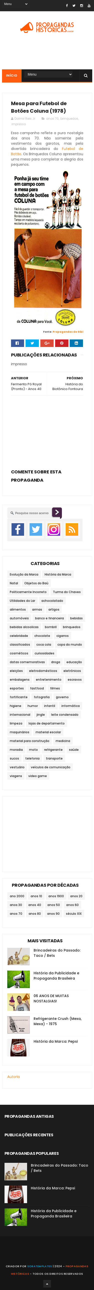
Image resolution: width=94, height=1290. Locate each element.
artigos (53, 609)
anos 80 (35, 913)
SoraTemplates (39, 1266)
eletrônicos (72, 671)
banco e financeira (49, 618)
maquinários (19, 732)
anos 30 (16, 905)
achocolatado (52, 601)
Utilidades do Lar (22, 601)
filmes (55, 688)
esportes (17, 688)
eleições (16, 671)
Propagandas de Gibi (68, 332)
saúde (74, 750)
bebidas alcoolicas (24, 627)
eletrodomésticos (43, 671)
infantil (49, 706)
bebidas (76, 618)
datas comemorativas (27, 662)
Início (12, 75)
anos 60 (72, 905)
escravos (75, 679)
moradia (16, 750)
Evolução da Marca (24, 574)
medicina (63, 741)
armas (37, 609)
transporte (54, 758)
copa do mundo (69, 644)
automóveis (19, 618)
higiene (15, 706)
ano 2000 (17, 896)
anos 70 (52, 118)
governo (62, 697)
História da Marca (58, 574)
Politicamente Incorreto (28, 592)
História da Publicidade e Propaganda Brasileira (56, 976)
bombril (51, 627)
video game (37, 776)
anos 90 (53, 913)
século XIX (74, 913)
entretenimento (48, 679)
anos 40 (34, 905)
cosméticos (19, 653)
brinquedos (69, 118)
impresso (19, 124)
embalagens (20, 679)
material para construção (29, 741)
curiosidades (44, 653)
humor (33, 706)
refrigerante (53, 750)
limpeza (16, 723)
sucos (14, 758)
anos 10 (36, 896)
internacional (20, 714)
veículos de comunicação (50, 767)
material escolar (48, 732)
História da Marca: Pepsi (56, 1041)
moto (33, 750)
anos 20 (76, 896)
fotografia (42, 697)
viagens (16, 776)
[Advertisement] (47, 430)
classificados (20, 644)
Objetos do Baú (36, 583)
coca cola (43, 644)
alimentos (18, 609)
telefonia (32, 758)
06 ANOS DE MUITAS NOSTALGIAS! (51, 998)
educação (74, 662)
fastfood (37, 688)
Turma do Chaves (67, 592)
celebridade (19, 636)
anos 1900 (56, 896)
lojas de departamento (47, 723)
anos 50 (53, 905)
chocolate (42, 636)
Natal (14, 583)
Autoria (13, 1076)
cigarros (62, 636)
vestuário (17, 767)
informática (70, 706)
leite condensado (64, 714)
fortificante (19, 697)
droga (55, 662)
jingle (41, 714)
